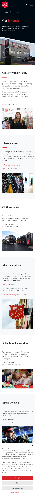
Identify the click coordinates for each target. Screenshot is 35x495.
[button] (32, 445)
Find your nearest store (12, 165)
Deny (17, 483)
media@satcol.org (13, 284)
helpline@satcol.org (13, 226)
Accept (17, 478)
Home (6, 12)
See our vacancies (10, 101)
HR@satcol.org (12, 104)
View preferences (17, 488)
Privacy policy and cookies (16, 492)
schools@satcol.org (13, 365)
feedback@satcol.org (14, 168)
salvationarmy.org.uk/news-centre (15, 295)
